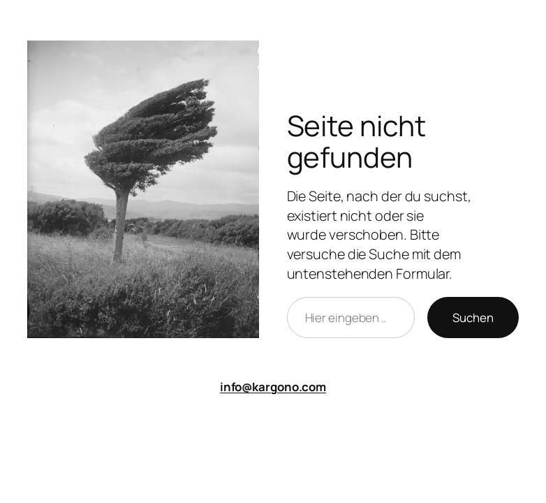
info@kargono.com (273, 387)
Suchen (473, 317)
